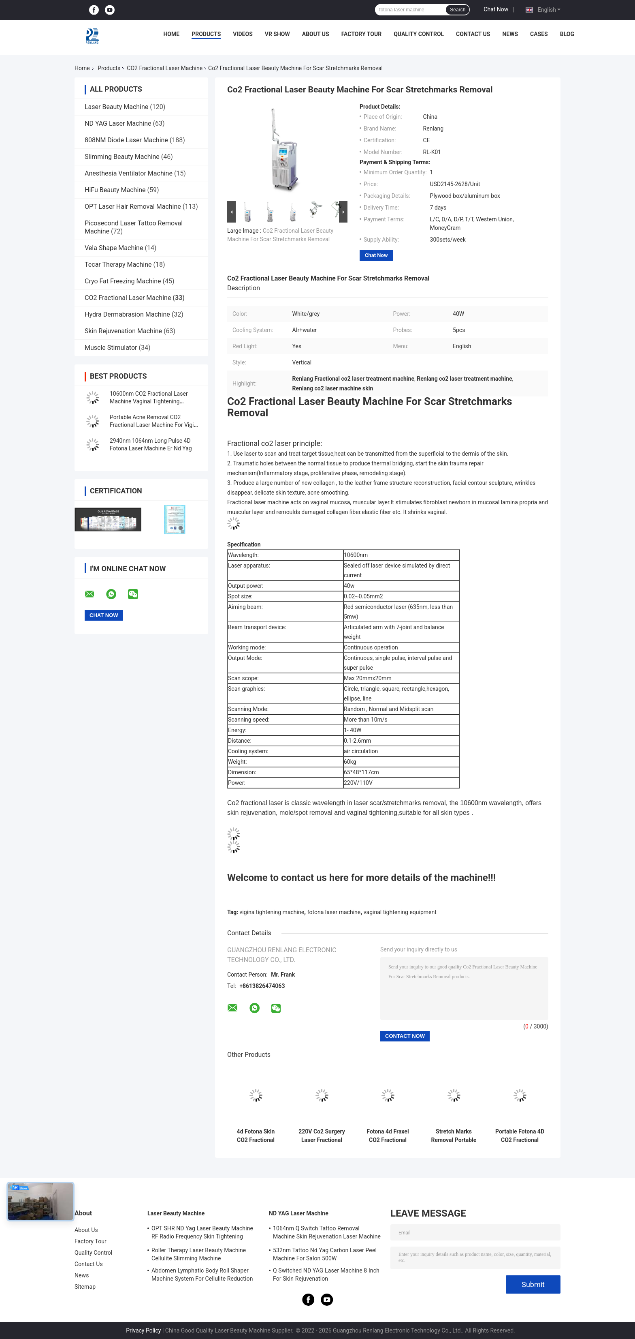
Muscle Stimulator (111, 347)
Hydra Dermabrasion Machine (127, 314)
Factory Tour (361, 34)
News (510, 34)
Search (457, 10)
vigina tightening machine (272, 912)
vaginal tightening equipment (400, 912)
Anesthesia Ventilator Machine (129, 173)
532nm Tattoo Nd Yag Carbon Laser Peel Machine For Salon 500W (325, 1254)
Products (206, 34)
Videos (243, 34)
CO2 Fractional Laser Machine (164, 68)
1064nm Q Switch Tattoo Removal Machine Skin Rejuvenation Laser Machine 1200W (327, 1233)
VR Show (277, 34)
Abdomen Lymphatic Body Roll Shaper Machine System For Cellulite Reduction (202, 1274)
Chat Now (496, 9)
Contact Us (473, 34)
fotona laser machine (333, 912)
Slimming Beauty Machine (122, 157)
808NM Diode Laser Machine (126, 140)
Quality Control (419, 34)
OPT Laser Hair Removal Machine (133, 206)
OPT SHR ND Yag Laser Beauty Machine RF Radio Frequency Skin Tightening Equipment (202, 1233)
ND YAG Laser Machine (118, 123)
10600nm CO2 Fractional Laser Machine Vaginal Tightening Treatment (149, 401)
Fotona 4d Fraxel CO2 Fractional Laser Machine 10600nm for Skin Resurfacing (388, 1136)
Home (171, 34)
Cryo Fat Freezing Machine (123, 281)
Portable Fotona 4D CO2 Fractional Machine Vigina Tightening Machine (519, 1136)
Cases (539, 34)
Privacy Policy (143, 1330)
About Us (315, 34)
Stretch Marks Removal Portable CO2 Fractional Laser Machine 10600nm (454, 1136)
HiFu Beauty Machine (115, 190)
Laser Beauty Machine (116, 107)
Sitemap (85, 1286)
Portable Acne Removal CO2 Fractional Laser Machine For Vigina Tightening (155, 425)
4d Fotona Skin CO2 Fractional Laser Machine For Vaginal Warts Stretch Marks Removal (255, 1136)
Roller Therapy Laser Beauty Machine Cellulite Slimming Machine (198, 1254)
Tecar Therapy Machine (118, 264)
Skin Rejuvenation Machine (123, 331)
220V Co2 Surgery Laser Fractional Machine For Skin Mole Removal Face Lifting (321, 1136)
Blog (567, 34)
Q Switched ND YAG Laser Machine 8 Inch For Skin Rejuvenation (326, 1274)
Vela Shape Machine (114, 248)
